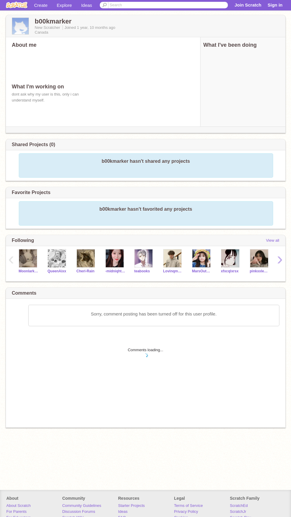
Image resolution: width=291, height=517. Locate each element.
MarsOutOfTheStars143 (202, 271)
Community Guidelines (81, 505)
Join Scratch (247, 4)
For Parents (16, 511)
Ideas (86, 5)
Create (41, 5)
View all (272, 240)
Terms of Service (188, 505)
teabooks (142, 271)
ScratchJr (238, 511)
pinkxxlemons (260, 271)
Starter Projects (131, 505)
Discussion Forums (78, 511)
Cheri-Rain (86, 271)
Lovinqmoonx (173, 271)
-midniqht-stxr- (115, 271)
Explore (64, 5)
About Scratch (18, 505)
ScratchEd (239, 505)
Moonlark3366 (29, 271)
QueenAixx (57, 271)
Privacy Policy (186, 511)
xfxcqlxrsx (230, 271)
